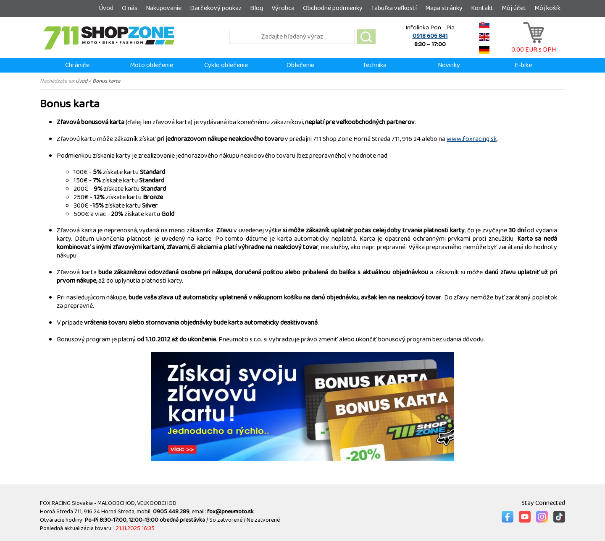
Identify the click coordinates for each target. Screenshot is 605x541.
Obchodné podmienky (333, 8)
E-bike (523, 65)
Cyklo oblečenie (226, 65)
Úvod (106, 8)
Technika (375, 65)
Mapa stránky (444, 8)
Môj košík (547, 8)
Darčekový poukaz (216, 8)
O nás (129, 8)
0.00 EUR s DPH (533, 45)
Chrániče (77, 65)
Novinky (449, 65)
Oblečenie (300, 65)
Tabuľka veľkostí (394, 8)
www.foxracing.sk (472, 139)
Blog (256, 8)
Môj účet (514, 8)
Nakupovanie (164, 8)
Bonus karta (106, 81)
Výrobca (283, 8)
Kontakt (482, 8)
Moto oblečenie (151, 65)
